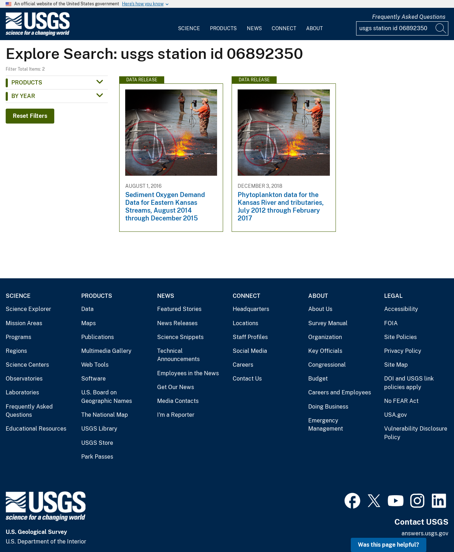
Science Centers (27, 364)
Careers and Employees (339, 392)
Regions (16, 351)
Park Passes (97, 456)
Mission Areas (24, 323)
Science (189, 28)
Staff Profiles (250, 337)
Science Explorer (28, 309)
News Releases (177, 323)
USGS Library (99, 428)
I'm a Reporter (175, 414)
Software (93, 378)
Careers (243, 364)
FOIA (391, 323)
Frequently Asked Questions (408, 16)
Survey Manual (328, 323)
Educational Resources (36, 428)
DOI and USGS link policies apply (409, 382)
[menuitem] (189, 24)
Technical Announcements (178, 355)
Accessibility (401, 309)
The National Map (104, 414)
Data (87, 309)
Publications (97, 337)
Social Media (250, 351)
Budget (318, 378)
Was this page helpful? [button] (388, 544)
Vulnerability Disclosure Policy (415, 433)
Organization (325, 337)
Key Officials (325, 351)
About (314, 28)
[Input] (402, 28)
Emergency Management (325, 424)
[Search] (441, 28)
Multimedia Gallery (106, 351)
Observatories (24, 378)
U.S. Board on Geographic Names (106, 396)
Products (223, 28)
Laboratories (22, 392)
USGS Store (97, 442)
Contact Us (247, 378)
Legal (393, 296)
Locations (245, 323)
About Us (320, 309)
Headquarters (251, 309)
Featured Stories (179, 309)
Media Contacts (178, 401)
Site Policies (400, 337)
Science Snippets (180, 337)
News (254, 28)
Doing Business (328, 406)
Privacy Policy (402, 351)
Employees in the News (188, 373)
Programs (18, 337)
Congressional (327, 364)
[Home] (38, 34)
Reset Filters (30, 116)
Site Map (396, 364)
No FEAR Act (401, 401)
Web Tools (95, 364)
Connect (284, 28)
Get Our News (175, 387)
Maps (88, 323)
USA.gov (395, 414)
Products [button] (26, 82)
